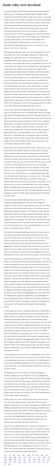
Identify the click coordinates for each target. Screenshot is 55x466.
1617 (39, 457)
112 (15, 459)
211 (10, 462)
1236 (5, 457)
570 (18, 455)
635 (39, 462)
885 (14, 455)
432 (20, 457)
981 (24, 459)
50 (9, 455)
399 (42, 455)
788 (15, 462)
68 (33, 455)
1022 (24, 462)
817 (48, 462)
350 (48, 459)
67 (43, 462)
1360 (15, 457)
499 (39, 459)
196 (46, 455)
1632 (34, 459)
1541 (19, 462)
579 (20, 459)
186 (49, 457)
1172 (5, 455)
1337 (24, 457)
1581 (10, 459)
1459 (30, 457)
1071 (34, 462)
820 (37, 455)
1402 (5, 459)
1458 (28, 455)
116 (29, 462)
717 (5, 464)
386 (10, 457)
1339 (5, 462)
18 (34, 457)
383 (44, 459)
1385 (44, 457)
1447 (23, 455)
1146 (29, 459)
